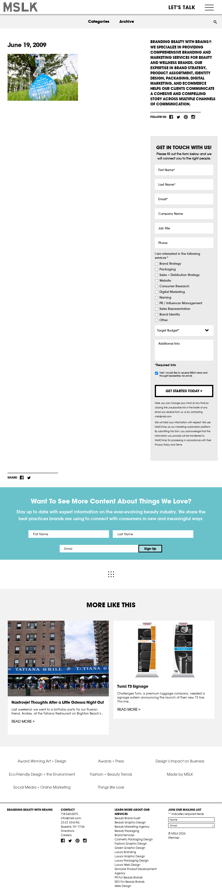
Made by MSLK (180, 774)
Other (164, 320)
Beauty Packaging (127, 831)
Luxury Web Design (127, 864)
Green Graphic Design (130, 848)
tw (178, 117)
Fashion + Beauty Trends (111, 774)
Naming (165, 297)
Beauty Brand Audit (127, 818)
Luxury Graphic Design (130, 856)
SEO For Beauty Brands (129, 881)
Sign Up (150, 549)
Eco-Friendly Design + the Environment (42, 774)
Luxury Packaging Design (131, 860)
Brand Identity (170, 314)
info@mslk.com (71, 818)
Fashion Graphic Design (131, 843)
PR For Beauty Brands (129, 877)
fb (171, 117)
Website (165, 281)
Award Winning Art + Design (42, 761)
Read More (22, 721)
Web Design (123, 886)
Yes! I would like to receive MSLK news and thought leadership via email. (183, 374)
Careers (66, 835)
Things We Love (111, 787)
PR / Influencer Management (181, 303)
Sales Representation (175, 309)
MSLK (21, 7)
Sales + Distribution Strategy (180, 275)
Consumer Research (174, 286)
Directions (67, 831)
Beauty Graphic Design (130, 822)
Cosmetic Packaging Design (134, 839)
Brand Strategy (170, 264)
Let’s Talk (181, 7)
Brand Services (124, 835)
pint (186, 117)
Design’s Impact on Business (180, 761)
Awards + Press (111, 761)
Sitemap (173, 837)
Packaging (168, 269)
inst (193, 117)
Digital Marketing (172, 292)
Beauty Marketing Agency (132, 826)
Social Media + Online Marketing (41, 787)
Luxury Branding (125, 852)
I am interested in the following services (177, 256)
